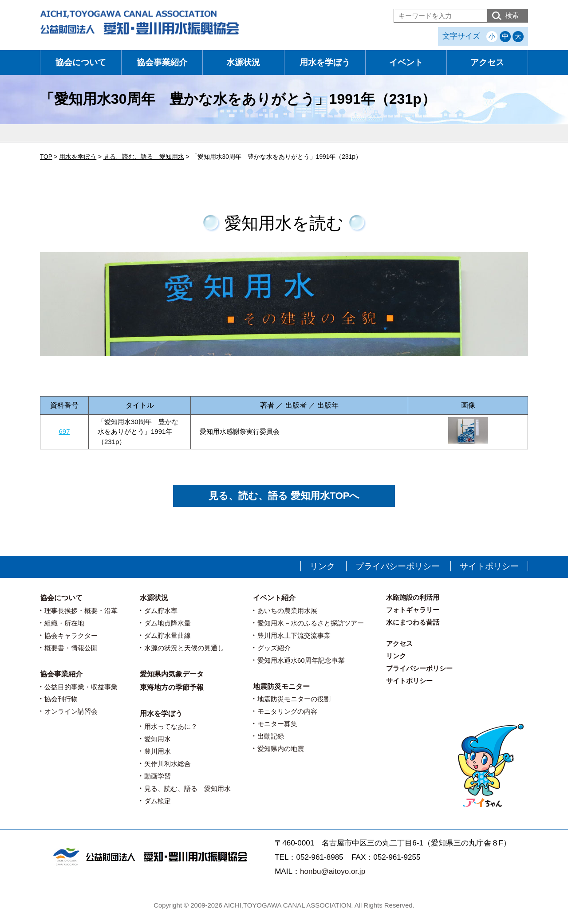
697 (64, 431)
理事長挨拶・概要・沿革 (81, 610)
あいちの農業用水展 (287, 610)
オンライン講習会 (71, 711)
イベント (406, 62)
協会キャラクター (71, 635)
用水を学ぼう (325, 62)
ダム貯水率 (161, 610)
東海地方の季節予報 (172, 687)
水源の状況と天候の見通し (184, 648)
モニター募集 (277, 723)
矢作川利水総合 (167, 763)
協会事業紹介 (162, 62)
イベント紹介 (274, 597)
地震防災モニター (281, 686)
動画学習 (157, 776)
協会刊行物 (61, 699)
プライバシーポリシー (397, 566)
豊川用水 (157, 751)
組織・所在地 (64, 623)
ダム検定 (157, 801)
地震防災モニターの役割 (294, 699)
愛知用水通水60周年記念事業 (301, 660)
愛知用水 (157, 739)
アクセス (487, 62)
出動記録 (270, 736)
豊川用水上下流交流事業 (294, 635)
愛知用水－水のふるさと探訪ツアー (310, 623)
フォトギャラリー (412, 609)
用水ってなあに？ (170, 726)
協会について (80, 62)
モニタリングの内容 (287, 711)
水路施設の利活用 (412, 597)
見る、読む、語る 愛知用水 (187, 788)
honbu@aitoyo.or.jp (332, 871)
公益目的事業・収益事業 (81, 687)
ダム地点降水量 (167, 623)
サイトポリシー (489, 566)
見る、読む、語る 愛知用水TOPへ (284, 495)
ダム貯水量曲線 (167, 635)
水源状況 (243, 62)
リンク (322, 566)
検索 (512, 15)
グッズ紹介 (274, 648)
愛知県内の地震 (280, 748)
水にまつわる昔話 (412, 622)
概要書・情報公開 (71, 648)
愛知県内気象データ (172, 674)
